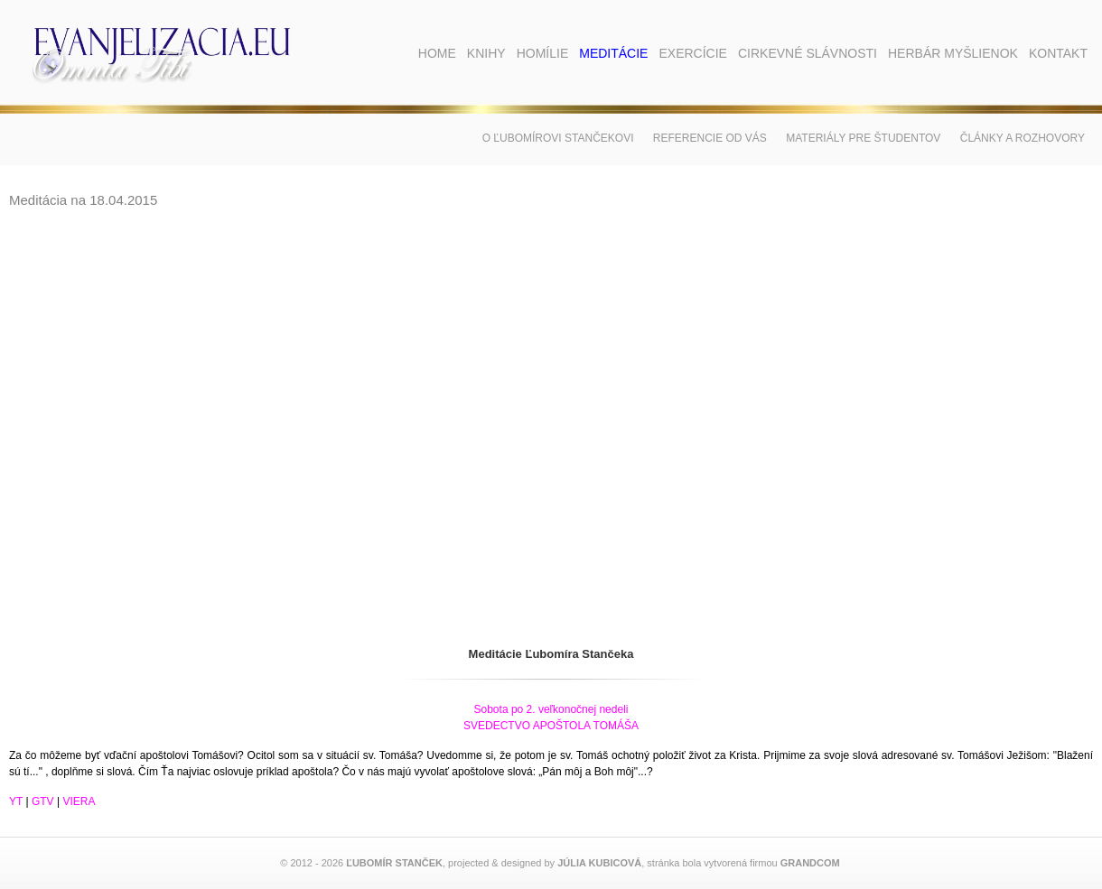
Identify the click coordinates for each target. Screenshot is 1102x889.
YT (16, 801)
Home (437, 53)
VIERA (78, 801)
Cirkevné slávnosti (807, 53)
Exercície (692, 53)
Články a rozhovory (1022, 138)
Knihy (486, 53)
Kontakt (1058, 53)
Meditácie (613, 53)
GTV (43, 801)
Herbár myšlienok (953, 53)
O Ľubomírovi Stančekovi (558, 138)
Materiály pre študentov (863, 138)
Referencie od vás (710, 138)
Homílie (543, 53)
